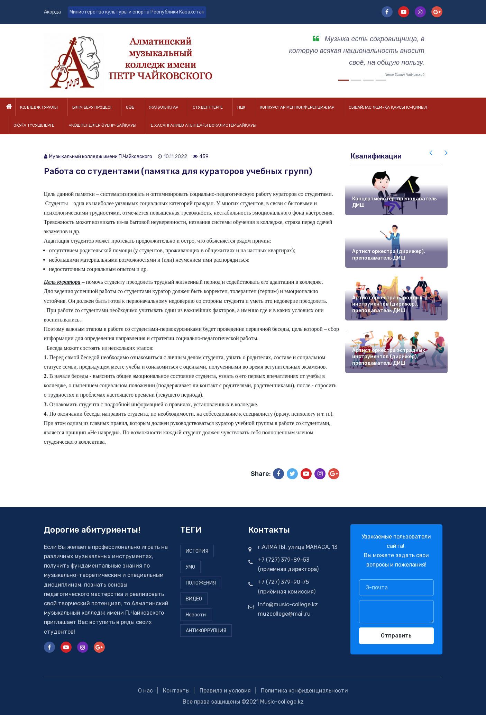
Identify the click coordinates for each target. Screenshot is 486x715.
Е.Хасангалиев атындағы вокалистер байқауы (203, 125)
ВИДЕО (194, 599)
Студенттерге (208, 107)
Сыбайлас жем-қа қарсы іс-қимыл (388, 107)
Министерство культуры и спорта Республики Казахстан (137, 12)
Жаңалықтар (163, 107)
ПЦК (241, 107)
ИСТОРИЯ (197, 551)
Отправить (396, 635)
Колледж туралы (39, 107)
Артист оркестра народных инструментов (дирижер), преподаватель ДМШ (387, 304)
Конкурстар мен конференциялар (297, 107)
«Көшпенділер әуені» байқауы (102, 125)
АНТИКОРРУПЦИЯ (206, 631)
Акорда (52, 12)
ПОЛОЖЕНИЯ (201, 583)
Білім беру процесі (91, 107)
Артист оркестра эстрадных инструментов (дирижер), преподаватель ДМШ (388, 356)
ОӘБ (130, 107)
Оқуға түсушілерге (33, 125)
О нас (145, 690)
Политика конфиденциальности (304, 690)
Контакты (176, 690)
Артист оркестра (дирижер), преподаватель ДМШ (388, 255)
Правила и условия (225, 690)
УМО (190, 567)
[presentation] (431, 153)
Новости (196, 615)
